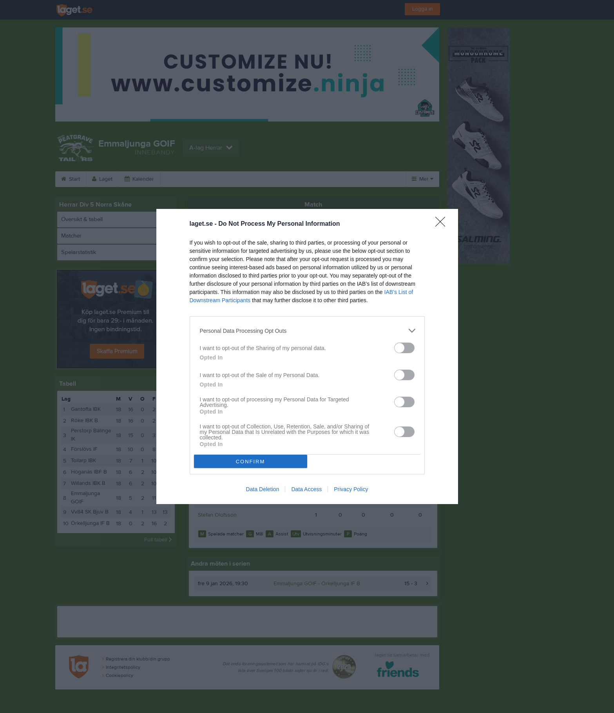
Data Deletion (262, 489)
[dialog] (307, 356)
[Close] (442, 224)
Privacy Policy (351, 489)
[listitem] (307, 331)
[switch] (404, 348)
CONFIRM (250, 461)
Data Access (306, 489)
